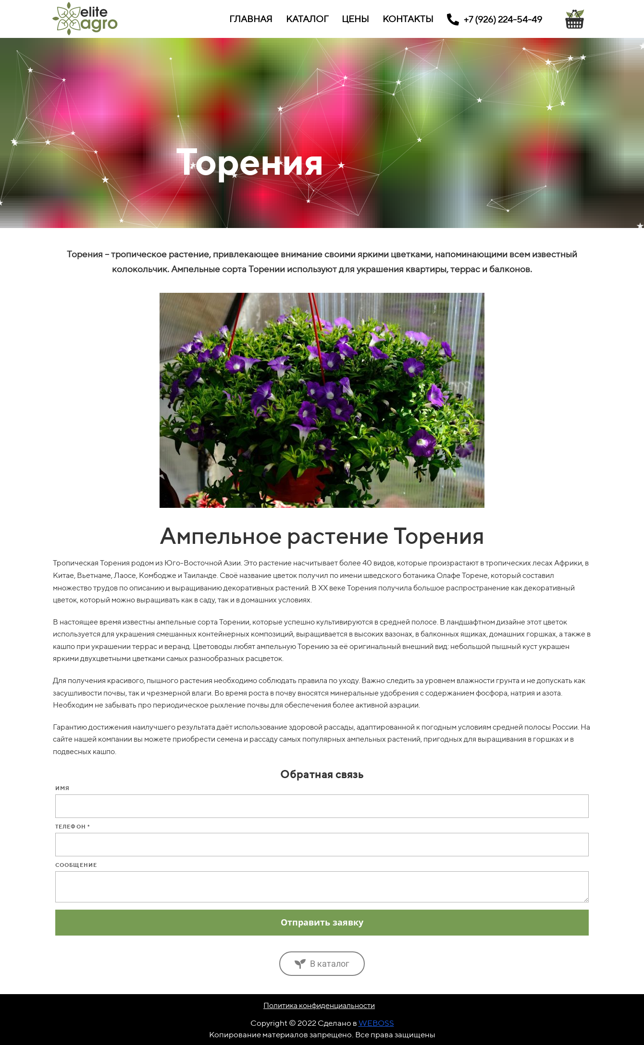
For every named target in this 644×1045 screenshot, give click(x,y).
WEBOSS (376, 1023)
